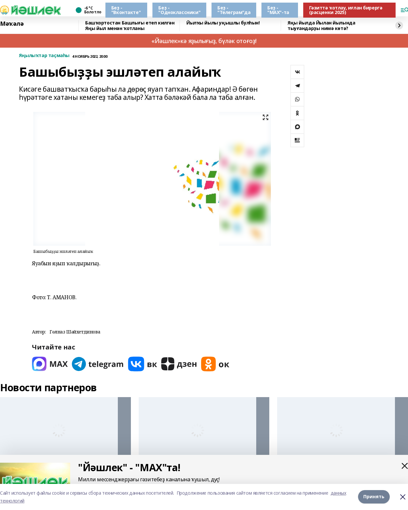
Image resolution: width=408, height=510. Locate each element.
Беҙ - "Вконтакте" (126, 10)
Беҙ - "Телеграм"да (233, 10)
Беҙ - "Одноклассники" (179, 10)
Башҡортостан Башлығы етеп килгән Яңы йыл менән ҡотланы (130, 25)
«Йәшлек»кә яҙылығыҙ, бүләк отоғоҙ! (204, 41)
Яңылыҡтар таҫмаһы (44, 55)
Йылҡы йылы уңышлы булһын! (223, 23)
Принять (373, 497)
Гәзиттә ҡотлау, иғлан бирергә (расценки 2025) (346, 10)
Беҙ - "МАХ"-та (278, 10)
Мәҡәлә (12, 23)
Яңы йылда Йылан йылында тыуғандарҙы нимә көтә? (321, 25)
